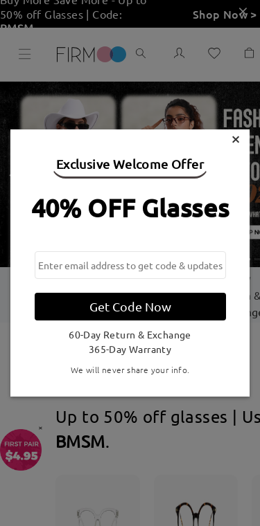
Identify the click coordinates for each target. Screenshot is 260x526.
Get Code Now (130, 306)
